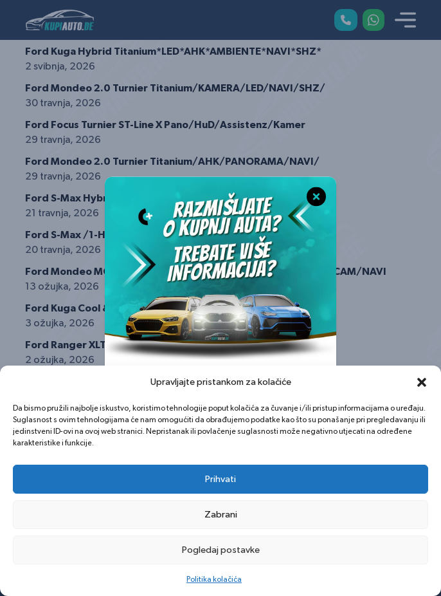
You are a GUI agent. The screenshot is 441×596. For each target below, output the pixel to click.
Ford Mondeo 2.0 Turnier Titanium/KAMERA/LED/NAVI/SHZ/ (175, 88)
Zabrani (220, 514)
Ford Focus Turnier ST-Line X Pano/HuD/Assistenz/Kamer (165, 125)
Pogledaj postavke (221, 550)
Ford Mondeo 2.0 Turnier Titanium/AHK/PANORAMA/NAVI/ (172, 161)
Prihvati (220, 479)
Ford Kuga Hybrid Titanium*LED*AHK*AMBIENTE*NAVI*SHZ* (173, 51)
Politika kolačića (214, 579)
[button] (421, 382)
